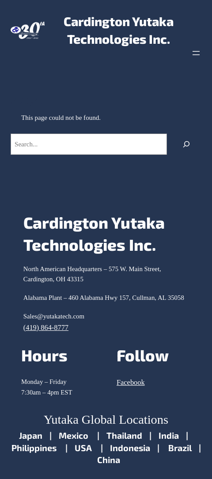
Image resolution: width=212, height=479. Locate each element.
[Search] (186, 144)
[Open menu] (196, 53)
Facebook (131, 382)
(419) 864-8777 (45, 327)
